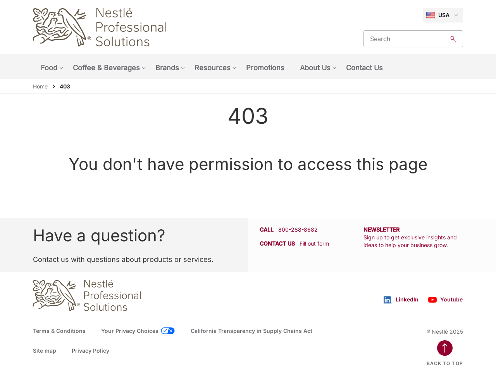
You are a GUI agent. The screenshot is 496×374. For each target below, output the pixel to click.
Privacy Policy (90, 350)
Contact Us (364, 68)
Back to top (445, 363)
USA (438, 15)
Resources (213, 68)
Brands (167, 68)
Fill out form (314, 243)
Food (49, 68)
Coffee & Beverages (106, 68)
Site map (44, 350)
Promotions (265, 68)
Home (40, 86)
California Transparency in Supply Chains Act (251, 330)
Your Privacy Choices (129, 330)
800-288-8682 (298, 229)
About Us (315, 68)
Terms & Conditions (59, 330)
